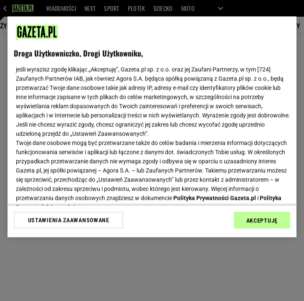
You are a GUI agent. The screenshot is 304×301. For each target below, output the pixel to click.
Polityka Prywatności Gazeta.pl (214, 198)
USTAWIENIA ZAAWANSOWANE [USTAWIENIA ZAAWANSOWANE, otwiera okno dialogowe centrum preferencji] (68, 220)
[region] (152, 126)
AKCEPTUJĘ (262, 220)
